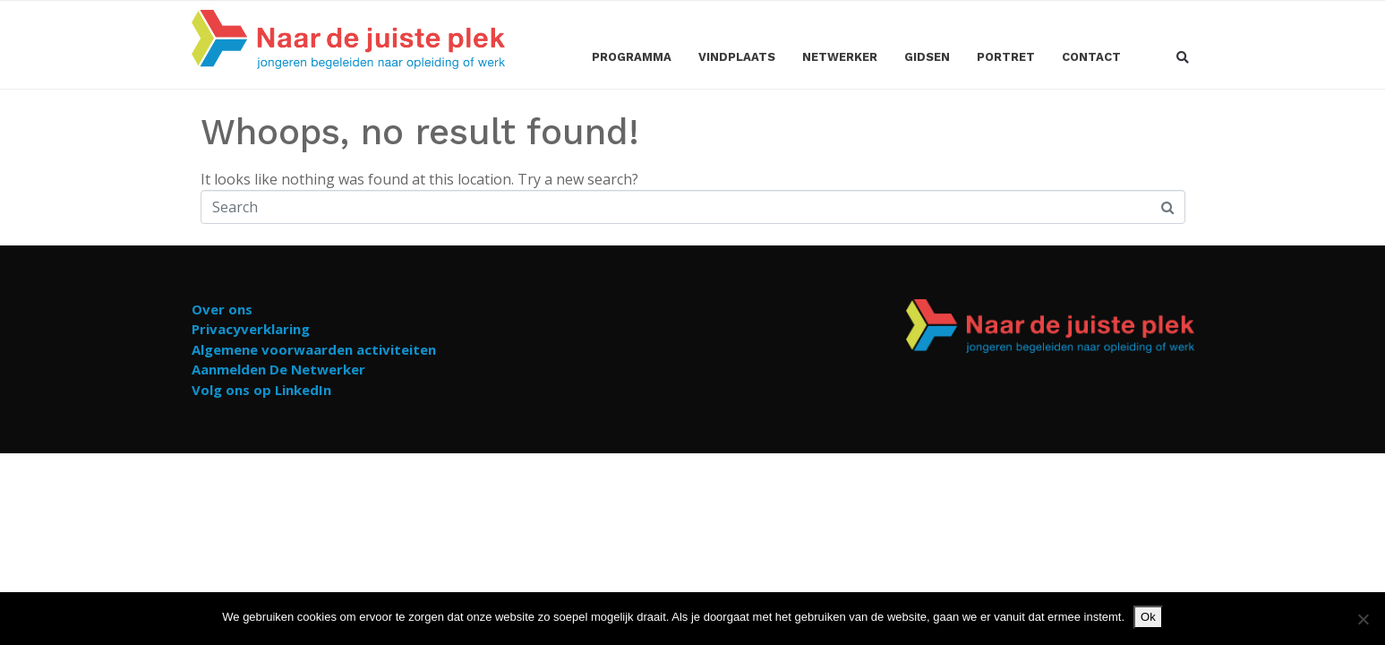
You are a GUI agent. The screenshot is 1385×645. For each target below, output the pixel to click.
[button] (1183, 58)
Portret (1006, 57)
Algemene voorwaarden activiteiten (314, 349)
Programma (631, 57)
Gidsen (927, 57)
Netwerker (839, 57)
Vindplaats (736, 57)
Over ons (222, 309)
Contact (1091, 57)
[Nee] (1363, 619)
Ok (1148, 617)
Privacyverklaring (251, 329)
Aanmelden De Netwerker (278, 369)
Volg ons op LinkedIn (261, 390)
